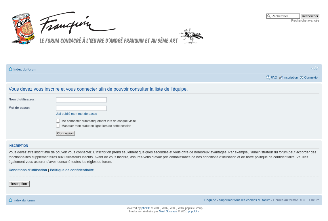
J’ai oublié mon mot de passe (76, 113)
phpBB (146, 208)
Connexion (311, 77)
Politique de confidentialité (72, 170)
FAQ (274, 77)
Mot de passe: (19, 107)
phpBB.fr (193, 211)
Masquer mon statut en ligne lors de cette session (93, 125)
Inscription (290, 77)
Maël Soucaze (168, 211)
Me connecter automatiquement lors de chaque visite (96, 121)
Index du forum (25, 69)
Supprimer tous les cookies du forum (244, 200)
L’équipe (210, 200)
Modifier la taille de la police (315, 68)
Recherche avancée (305, 20)
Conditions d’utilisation (28, 170)
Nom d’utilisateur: (22, 99)
